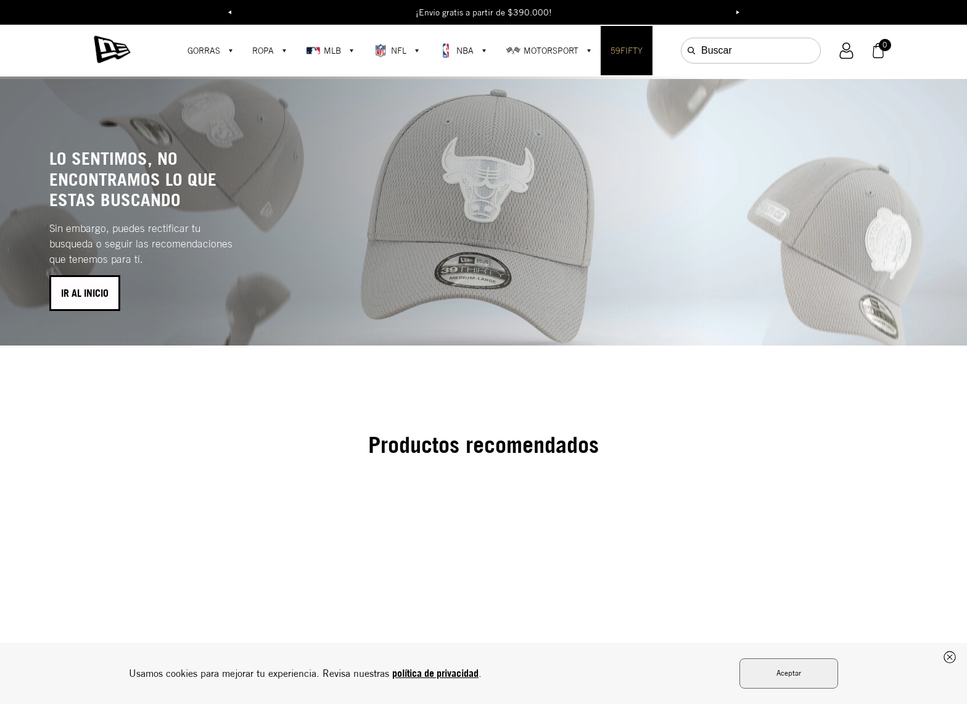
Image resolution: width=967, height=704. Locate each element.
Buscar (716, 50)
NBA (456, 50)
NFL (389, 50)
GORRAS (203, 51)
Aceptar (788, 672)
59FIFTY (627, 51)
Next (737, 12)
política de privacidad (435, 673)
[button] (846, 51)
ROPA (263, 51)
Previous (229, 12)
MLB (323, 50)
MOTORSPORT (542, 50)
